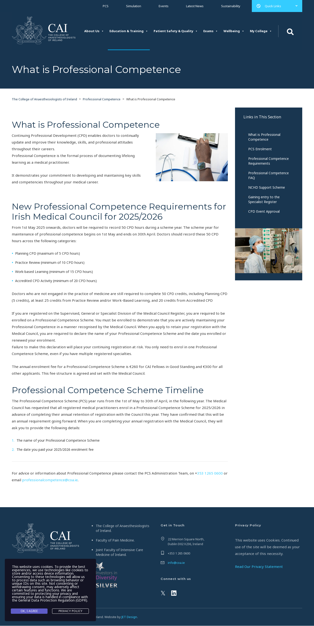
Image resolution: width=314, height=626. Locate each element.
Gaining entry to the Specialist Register (264, 199)
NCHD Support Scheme (266, 187)
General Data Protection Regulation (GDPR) (52, 601)
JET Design (129, 617)
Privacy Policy (71, 611)
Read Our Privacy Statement (259, 566)
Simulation (133, 6)
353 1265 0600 (210, 473)
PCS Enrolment (260, 149)
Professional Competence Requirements (268, 161)
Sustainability (230, 6)
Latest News (195, 6)
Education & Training (128, 31)
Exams (210, 31)
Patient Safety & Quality (176, 31)
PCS (106, 6)
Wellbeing (233, 31)
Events (164, 6)
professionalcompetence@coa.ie (50, 480)
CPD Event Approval (264, 211)
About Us (94, 31)
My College (261, 31)
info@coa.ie (176, 563)
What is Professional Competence (264, 137)
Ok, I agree (29, 611)
